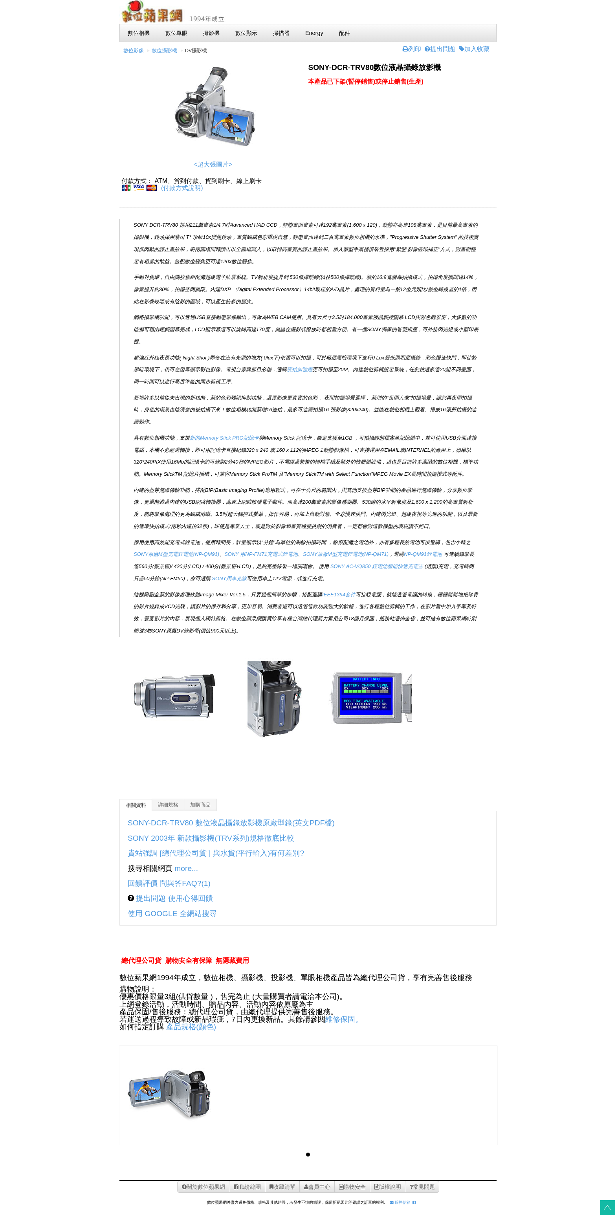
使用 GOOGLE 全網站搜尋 (172, 913)
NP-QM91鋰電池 (423, 554)
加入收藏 (474, 49)
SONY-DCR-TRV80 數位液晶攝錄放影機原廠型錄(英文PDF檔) (231, 823)
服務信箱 (400, 1202)
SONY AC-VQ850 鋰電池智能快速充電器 (376, 566)
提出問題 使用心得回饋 (173, 898)
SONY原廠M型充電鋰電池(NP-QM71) (346, 554)
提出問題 (440, 49)
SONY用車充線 (229, 578)
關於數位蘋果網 (203, 1187)
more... (186, 868)
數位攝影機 (164, 50)
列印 (412, 49)
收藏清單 (282, 1187)
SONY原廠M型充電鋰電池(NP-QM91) (176, 554)
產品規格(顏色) (191, 1027)
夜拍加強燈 (299, 369)
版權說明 (387, 1187)
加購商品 (200, 805)
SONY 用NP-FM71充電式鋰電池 (261, 554)
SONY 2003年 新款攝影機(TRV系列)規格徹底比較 (212, 838)
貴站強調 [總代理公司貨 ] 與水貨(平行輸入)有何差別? (216, 853)
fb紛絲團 (247, 1187)
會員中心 (317, 1187)
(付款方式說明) (182, 188)
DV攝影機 (196, 50)
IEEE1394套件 (339, 595)
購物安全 (352, 1187)
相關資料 (136, 805)
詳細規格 (168, 805)
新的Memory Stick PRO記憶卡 (224, 438)
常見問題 (422, 1187)
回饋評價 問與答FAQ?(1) (169, 883)
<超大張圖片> (213, 164)
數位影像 (133, 50)
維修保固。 (344, 1019)
